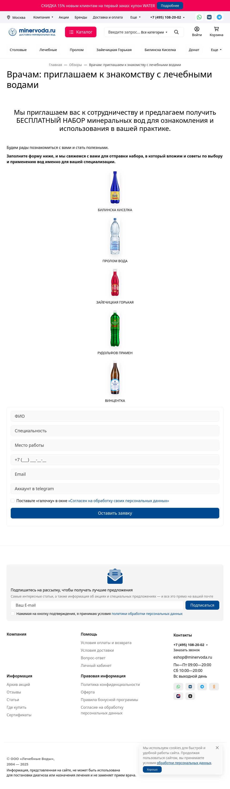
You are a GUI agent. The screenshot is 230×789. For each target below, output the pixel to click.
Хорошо (152, 769)
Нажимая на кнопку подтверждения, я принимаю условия (99, 613)
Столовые (18, 49)
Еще (133, 17)
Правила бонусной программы (109, 699)
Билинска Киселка (160, 49)
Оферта (88, 692)
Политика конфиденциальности (110, 684)
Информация (19, 676)
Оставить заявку (115, 513)
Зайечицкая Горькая (114, 49)
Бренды (81, 17)
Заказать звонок (186, 650)
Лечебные (48, 49)
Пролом (77, 49)
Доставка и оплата (108, 17)
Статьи (13, 699)
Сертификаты (19, 715)
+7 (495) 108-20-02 (165, 17)
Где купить (16, 707)
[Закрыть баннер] (223, 394)
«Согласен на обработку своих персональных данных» (118, 500)
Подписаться (202, 605)
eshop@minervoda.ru (192, 657)
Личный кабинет (96, 665)
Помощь (89, 634)
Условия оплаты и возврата (106, 642)
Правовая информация (103, 676)
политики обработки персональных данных (147, 613)
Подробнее (170, 5)
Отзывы (14, 692)
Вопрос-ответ (93, 658)
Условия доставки (97, 650)
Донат (194, 49)
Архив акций (18, 684)
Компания (41, 17)
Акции (64, 17)
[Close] (217, 747)
